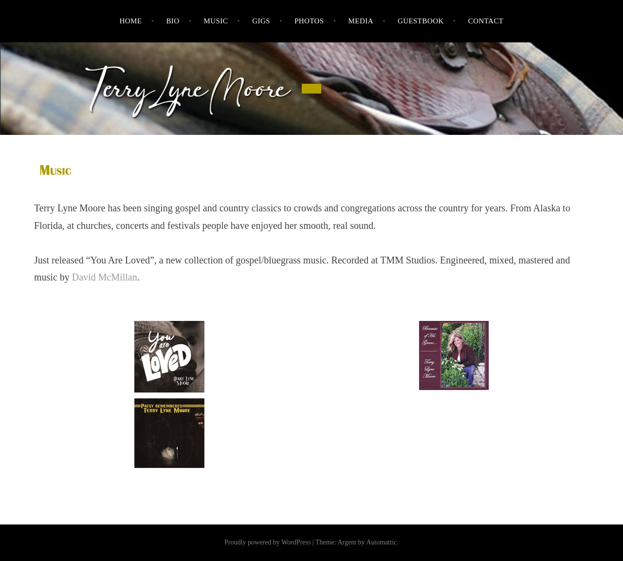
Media (360, 21)
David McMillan (104, 277)
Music (215, 21)
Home (131, 21)
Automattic (381, 542)
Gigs (261, 21)
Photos (309, 21)
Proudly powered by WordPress (267, 542)
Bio (172, 21)
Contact (486, 21)
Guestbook (421, 21)
